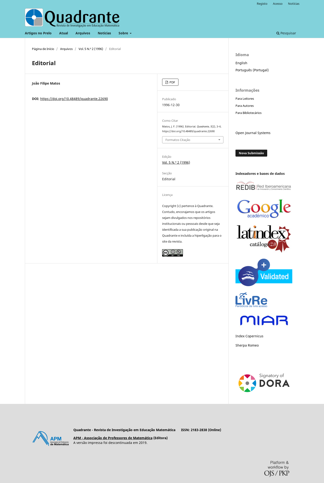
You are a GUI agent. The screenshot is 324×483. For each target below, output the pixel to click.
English (241, 63)
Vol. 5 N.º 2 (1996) (91, 49)
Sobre (124, 33)
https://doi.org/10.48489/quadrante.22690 (74, 98)
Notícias (104, 33)
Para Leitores (244, 98)
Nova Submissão (251, 153)
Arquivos (82, 33)
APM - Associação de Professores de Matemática (112, 438)
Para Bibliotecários (248, 113)
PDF (172, 82)
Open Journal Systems (253, 133)
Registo (262, 3)
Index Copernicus (249, 336)
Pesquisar (286, 33)
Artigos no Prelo (38, 33)
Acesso (278, 3)
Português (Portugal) (252, 70)
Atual (63, 33)
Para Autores (244, 106)
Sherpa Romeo (247, 345)
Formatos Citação (177, 140)
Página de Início (43, 49)
